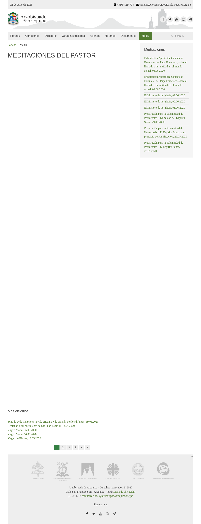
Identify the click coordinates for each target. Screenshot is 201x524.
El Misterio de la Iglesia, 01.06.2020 (164, 107)
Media (145, 35)
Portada (15, 35)
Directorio (51, 35)
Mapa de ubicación (124, 491)
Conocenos (32, 35)
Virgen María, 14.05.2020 (22, 434)
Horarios (110, 35)
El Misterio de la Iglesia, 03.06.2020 (164, 95)
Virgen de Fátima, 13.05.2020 (24, 438)
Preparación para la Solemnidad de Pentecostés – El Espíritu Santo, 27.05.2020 (163, 146)
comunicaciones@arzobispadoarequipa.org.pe (107, 495)
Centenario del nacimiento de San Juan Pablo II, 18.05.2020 (41, 425)
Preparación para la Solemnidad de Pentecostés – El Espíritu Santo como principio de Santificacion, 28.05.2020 (165, 132)
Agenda (95, 35)
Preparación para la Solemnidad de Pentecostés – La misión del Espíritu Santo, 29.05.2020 (164, 118)
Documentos (128, 35)
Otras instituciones (73, 35)
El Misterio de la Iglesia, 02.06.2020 (164, 101)
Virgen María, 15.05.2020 (22, 430)
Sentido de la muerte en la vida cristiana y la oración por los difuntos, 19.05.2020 (53, 421)
